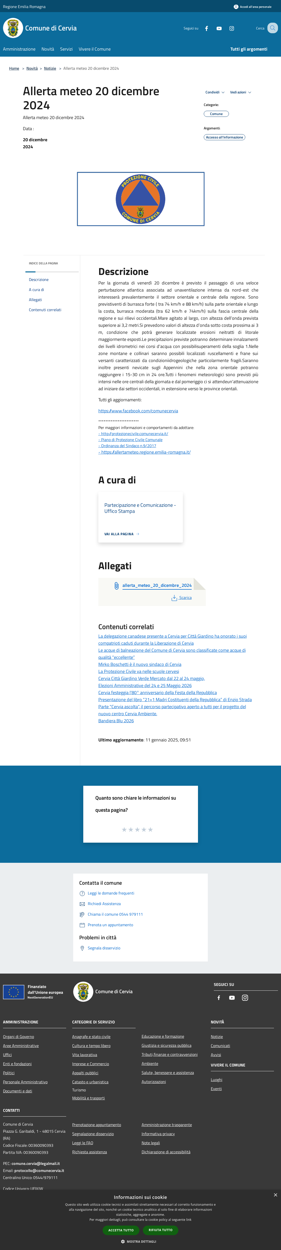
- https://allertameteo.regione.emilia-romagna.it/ (144, 452)
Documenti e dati (17, 1091)
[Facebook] (202, 27)
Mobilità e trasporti (88, 1098)
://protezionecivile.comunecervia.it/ (138, 434)
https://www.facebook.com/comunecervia (138, 410)
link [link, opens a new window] (188, 1220)
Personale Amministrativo (25, 1082)
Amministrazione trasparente (167, 1125)
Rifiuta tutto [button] (161, 1230)
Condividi (216, 92)
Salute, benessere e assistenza (168, 1072)
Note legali (151, 1143)
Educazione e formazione (163, 1036)
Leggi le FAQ (82, 1143)
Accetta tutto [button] (121, 1230)
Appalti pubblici (85, 1073)
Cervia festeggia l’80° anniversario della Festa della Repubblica (157, 692)
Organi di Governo (18, 1036)
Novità (32, 68)
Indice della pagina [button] (43, 263)
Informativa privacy (158, 1134)
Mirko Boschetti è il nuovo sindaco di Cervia (139, 664)
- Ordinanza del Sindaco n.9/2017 (127, 446)
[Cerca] (272, 28)
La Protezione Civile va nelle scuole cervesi (138, 671)
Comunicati (220, 1046)
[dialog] (140, 1220)
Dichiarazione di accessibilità (166, 1152)
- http (103, 434)
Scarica (181, 597)
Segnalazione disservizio (93, 1134)
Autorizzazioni (154, 1082)
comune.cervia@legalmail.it (36, 1163)
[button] (140, 1241)
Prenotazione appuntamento (96, 1125)
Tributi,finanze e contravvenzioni (170, 1054)
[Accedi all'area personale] (252, 7)
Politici (9, 1073)
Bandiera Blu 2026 (116, 720)
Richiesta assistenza (89, 1152)
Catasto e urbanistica (90, 1082)
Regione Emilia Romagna (24, 7)
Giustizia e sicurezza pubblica (166, 1045)
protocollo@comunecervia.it (39, 1170)
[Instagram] (227, 27)
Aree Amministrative (21, 1046)
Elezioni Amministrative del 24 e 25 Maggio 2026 (145, 685)
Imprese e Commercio (90, 1064)
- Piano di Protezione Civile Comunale (130, 440)
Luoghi (216, 1080)
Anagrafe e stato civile (91, 1036)
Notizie (50, 68)
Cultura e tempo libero (91, 1046)
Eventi (216, 1089)
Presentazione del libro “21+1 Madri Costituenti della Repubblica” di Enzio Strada (175, 699)
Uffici (7, 1055)
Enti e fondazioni (17, 1064)
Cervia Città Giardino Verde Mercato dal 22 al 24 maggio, (151, 678)
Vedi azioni (241, 92)
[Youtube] (215, 27)
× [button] (275, 1195)
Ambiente (150, 1063)
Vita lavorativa (84, 1055)
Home (14, 68)
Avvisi (216, 1055)
